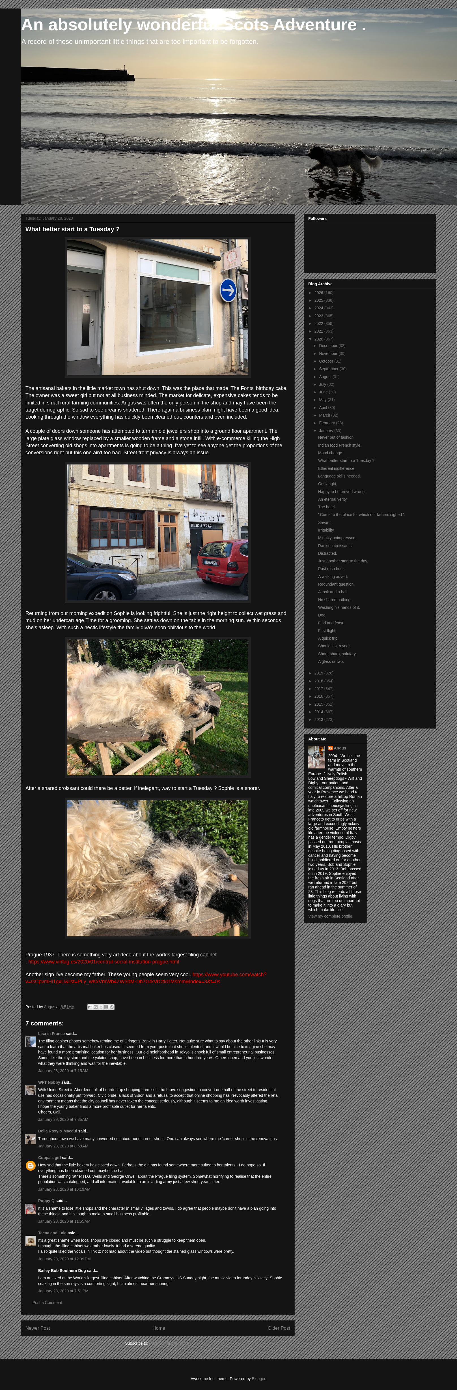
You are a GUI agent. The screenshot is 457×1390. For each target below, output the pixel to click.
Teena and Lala (52, 1233)
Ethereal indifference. (336, 468)
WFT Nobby (49, 1082)
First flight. (327, 630)
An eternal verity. (333, 499)
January (326, 431)
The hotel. (327, 507)
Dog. (322, 615)
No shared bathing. (335, 599)
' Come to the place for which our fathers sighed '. (361, 514)
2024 (319, 308)
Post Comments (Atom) (169, 1343)
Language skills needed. (339, 476)
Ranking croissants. (335, 545)
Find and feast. (331, 623)
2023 (319, 316)
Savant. (324, 522)
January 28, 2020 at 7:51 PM (63, 1291)
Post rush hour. (331, 568)
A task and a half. (333, 592)
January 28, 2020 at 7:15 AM (63, 1070)
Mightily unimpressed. (337, 538)
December (328, 345)
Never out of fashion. (336, 437)
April (323, 407)
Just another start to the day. (343, 561)
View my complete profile (330, 916)
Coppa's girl (49, 1157)
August (325, 376)
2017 (319, 688)
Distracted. (327, 553)
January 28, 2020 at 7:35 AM (63, 1119)
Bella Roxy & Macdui (57, 1131)
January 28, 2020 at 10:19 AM (64, 1189)
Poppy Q (46, 1200)
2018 (319, 681)
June (324, 392)
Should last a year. (334, 646)
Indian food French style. (339, 445)
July (323, 384)
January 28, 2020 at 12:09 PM (64, 1259)
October (326, 361)
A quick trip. (328, 638)
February (327, 423)
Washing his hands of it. (339, 607)
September (329, 369)
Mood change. (330, 453)
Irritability (326, 530)
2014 (319, 712)
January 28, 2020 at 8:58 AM (63, 1146)
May (323, 399)
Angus (340, 748)
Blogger (258, 1378)
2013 (319, 719)
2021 (319, 331)
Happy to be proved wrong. (342, 491)
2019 (319, 673)
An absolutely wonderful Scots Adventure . (193, 24)
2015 (319, 704)
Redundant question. (336, 584)
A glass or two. (331, 661)
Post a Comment (47, 1302)
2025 (319, 300)
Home (158, 1328)
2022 (319, 323)
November (328, 353)
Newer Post (37, 1328)
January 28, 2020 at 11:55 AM (64, 1221)
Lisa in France (51, 1033)
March (325, 415)
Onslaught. (327, 483)
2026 (319, 292)
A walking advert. (333, 576)
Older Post (279, 1328)
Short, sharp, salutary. (337, 654)
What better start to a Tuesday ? (346, 460)
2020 (319, 339)
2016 (319, 696)
